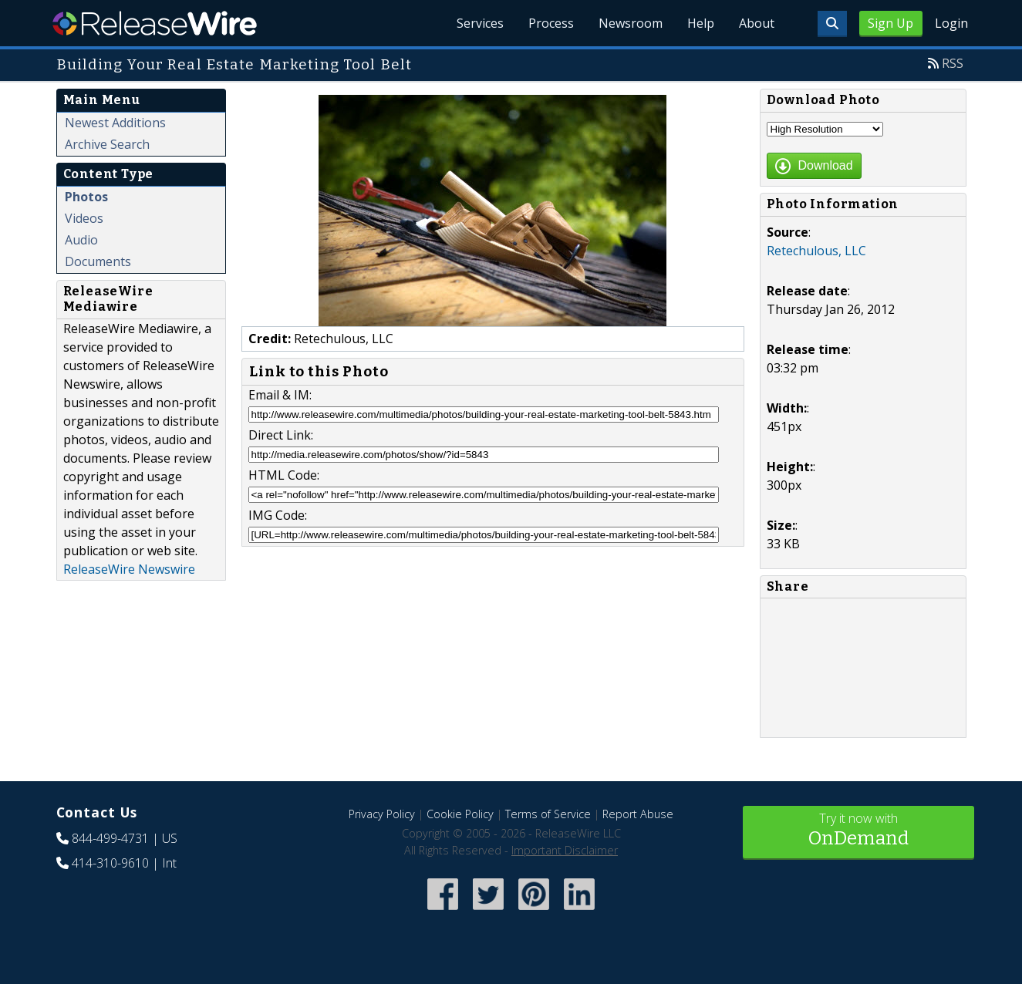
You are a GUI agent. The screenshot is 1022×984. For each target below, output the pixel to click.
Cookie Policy (460, 814)
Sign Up (890, 23)
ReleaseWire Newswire (129, 569)
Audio (81, 239)
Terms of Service (548, 814)
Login (951, 23)
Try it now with (858, 831)
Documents (98, 261)
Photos (86, 196)
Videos (84, 218)
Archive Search (107, 144)
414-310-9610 (110, 862)
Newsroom (631, 23)
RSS (952, 63)
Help (700, 23)
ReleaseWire (155, 23)
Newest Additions (115, 122)
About (756, 23)
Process (551, 23)
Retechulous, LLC (816, 250)
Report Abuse (637, 814)
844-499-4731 (110, 838)
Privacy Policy (382, 814)
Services (480, 23)
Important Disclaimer (564, 850)
